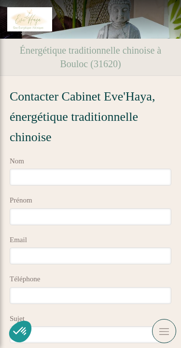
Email (18, 240)
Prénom (21, 200)
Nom (17, 161)
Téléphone (25, 279)
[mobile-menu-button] (164, 331)
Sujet (17, 318)
